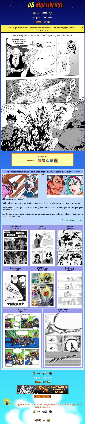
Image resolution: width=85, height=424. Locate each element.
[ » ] (38, 22)
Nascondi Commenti (42, 396)
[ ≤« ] (38, 13)
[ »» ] (48, 22)
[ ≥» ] (44, 22)
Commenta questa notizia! (72, 220)
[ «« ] (34, 13)
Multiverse (45, 5)
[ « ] (44, 13)
